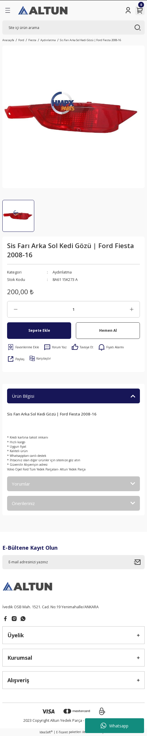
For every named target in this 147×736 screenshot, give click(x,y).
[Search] (73, 27)
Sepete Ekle (39, 330)
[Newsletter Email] (73, 562)
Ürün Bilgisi (23, 396)
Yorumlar (21, 484)
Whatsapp (114, 725)
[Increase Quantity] (131, 309)
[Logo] (43, 10)
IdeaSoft (46, 732)
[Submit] (139, 562)
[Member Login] (128, 10)
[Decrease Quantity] (15, 309)
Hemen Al (108, 330)
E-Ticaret (62, 732)
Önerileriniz (23, 503)
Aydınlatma (62, 272)
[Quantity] (73, 309)
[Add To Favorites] (23, 347)
